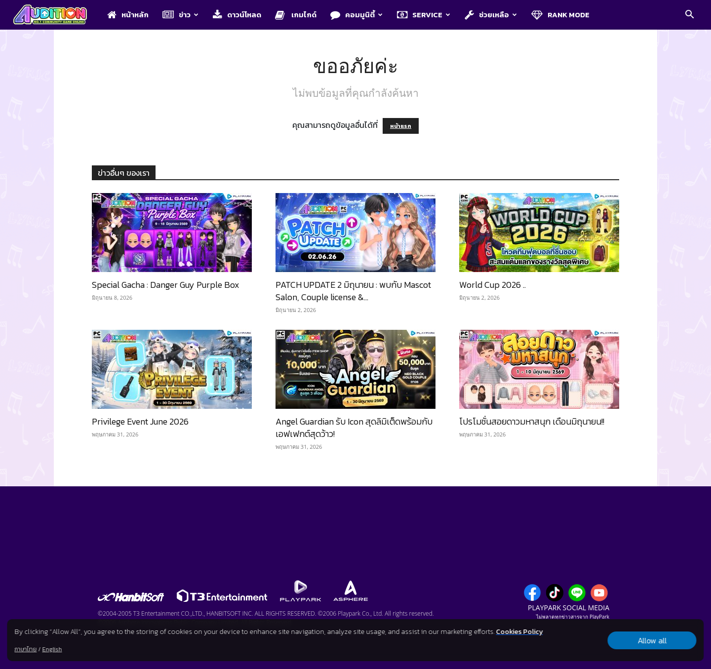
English (52, 649)
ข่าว (180, 14)
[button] (689, 15)
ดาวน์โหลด (237, 14)
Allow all (652, 640)
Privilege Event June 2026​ (140, 421)
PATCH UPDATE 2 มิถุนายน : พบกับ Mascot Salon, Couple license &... (353, 291)
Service (423, 14)
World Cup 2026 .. (492, 284)
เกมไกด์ (295, 14)
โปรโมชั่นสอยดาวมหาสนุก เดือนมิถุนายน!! (531, 421)
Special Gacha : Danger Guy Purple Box (165, 284)
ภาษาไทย (25, 649)
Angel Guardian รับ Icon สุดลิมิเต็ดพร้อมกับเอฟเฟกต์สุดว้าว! (354, 427)
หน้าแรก (400, 126)
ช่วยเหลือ (491, 14)
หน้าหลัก (128, 14)
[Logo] (55, 15)
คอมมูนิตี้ (356, 14)
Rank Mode (560, 14)
